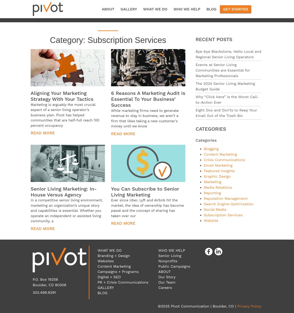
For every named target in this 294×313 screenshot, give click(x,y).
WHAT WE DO (110, 250)
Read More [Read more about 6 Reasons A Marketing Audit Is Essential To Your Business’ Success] (123, 133)
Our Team (167, 282)
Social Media (215, 209)
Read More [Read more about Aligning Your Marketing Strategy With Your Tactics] (43, 132)
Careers (165, 287)
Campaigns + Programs (118, 271)
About (108, 9)
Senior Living (169, 256)
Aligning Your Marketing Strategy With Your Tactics (62, 96)
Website (211, 220)
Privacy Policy (249, 306)
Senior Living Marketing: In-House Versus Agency (64, 192)
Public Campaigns (174, 266)
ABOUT (164, 271)
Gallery (128, 9)
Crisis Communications (224, 160)
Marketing (212, 182)
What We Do (155, 9)
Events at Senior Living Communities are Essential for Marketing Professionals (223, 70)
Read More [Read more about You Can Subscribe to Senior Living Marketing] (123, 223)
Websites (106, 261)
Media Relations (218, 187)
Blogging (211, 149)
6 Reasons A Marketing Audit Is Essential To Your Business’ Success (148, 99)
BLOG (103, 293)
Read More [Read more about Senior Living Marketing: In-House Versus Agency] (43, 228)
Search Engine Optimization (229, 204)
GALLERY (106, 287)
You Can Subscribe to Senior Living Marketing (145, 192)
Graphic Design (217, 176)
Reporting (212, 193)
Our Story (167, 277)
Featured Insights (219, 171)
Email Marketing (218, 165)
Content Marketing (220, 154)
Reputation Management (226, 198)
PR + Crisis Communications (123, 282)
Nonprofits (167, 261)
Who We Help (187, 9)
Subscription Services (223, 215)
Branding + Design (114, 256)
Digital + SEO (109, 277)
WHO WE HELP (171, 250)
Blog (211, 9)
